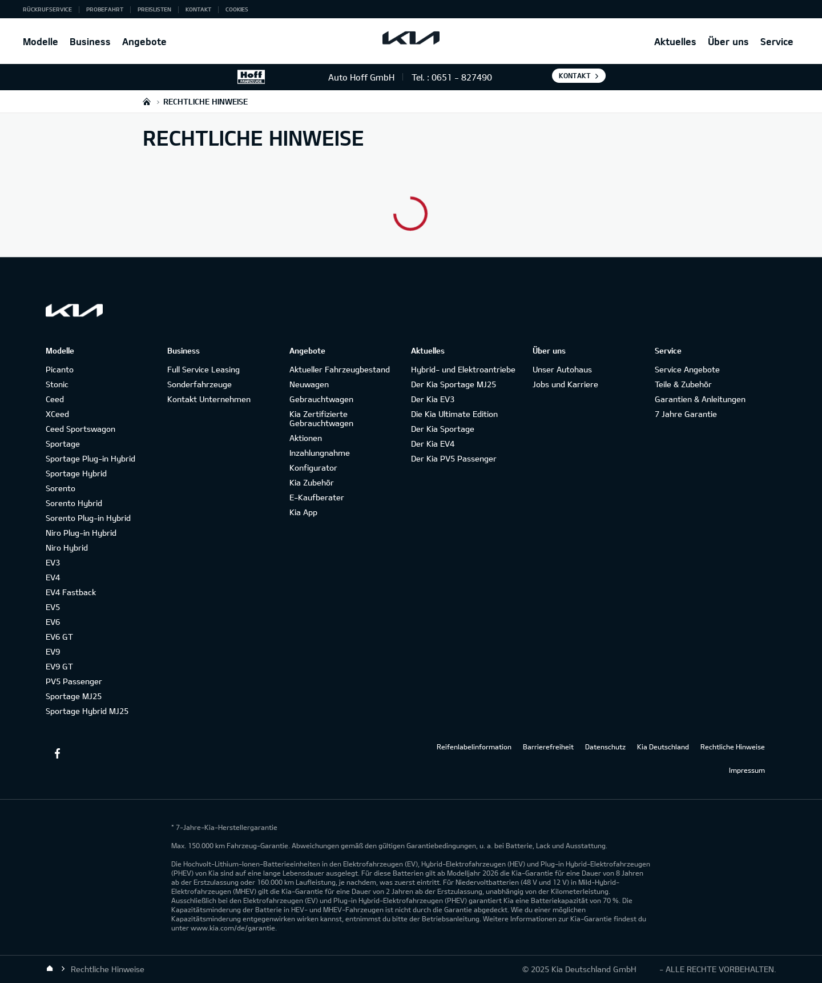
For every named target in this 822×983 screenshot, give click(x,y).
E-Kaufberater (316, 497)
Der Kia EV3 (432, 399)
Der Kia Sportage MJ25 (453, 384)
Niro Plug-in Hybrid (81, 532)
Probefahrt (104, 9)
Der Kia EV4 (432, 443)
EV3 (53, 562)
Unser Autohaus (562, 369)
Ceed (55, 399)
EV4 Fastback (71, 592)
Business (90, 41)
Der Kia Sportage (442, 429)
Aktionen (305, 438)
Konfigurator (313, 467)
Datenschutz (605, 747)
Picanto (60, 369)
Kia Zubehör (311, 482)
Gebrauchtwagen (321, 399)
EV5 (53, 607)
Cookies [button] (236, 9)
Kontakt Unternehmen (209, 399)
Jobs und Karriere (565, 384)
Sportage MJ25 (74, 696)
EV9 (53, 651)
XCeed (57, 414)
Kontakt (198, 9)
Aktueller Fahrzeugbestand (339, 369)
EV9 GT (59, 666)
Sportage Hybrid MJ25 (87, 711)
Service (776, 41)
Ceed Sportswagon (80, 429)
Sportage (63, 443)
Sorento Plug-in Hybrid (88, 518)
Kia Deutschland (663, 747)
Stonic (57, 384)
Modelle (40, 41)
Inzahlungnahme (319, 453)
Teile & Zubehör (683, 384)
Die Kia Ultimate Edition (454, 414)
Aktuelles (675, 41)
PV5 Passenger (74, 681)
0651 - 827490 (462, 77)
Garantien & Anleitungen (700, 399)
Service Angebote (687, 369)
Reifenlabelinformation (474, 747)
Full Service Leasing (203, 369)
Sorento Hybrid (74, 503)
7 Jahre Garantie (686, 414)
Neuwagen (309, 384)
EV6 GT (59, 636)
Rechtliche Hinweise (732, 747)
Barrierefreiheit (548, 747)
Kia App (303, 512)
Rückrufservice (47, 9)
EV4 (53, 577)
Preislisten (154, 9)
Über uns (728, 41)
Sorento (60, 488)
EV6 (53, 622)
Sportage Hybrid (76, 473)
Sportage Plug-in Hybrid (90, 458)
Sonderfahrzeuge (199, 384)
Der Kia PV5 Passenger (454, 458)
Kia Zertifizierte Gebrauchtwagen (321, 418)
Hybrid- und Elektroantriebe (463, 369)
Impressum (747, 770)
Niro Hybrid (67, 547)
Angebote (144, 41)
